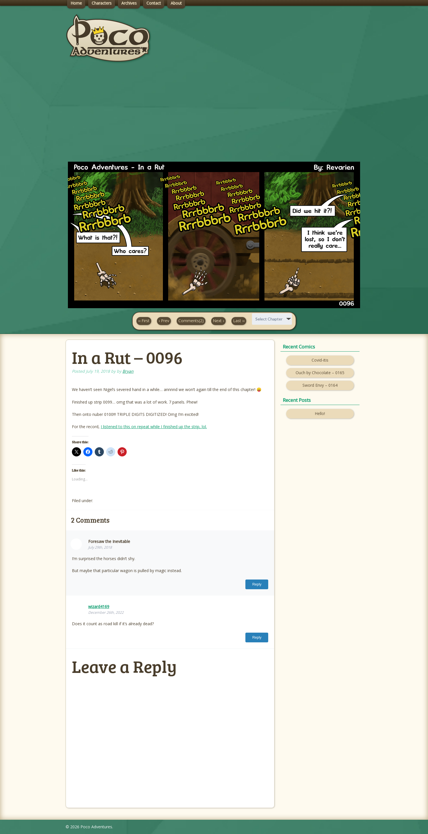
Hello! (320, 413)
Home (76, 3)
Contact (153, 3)
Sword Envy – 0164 (320, 385)
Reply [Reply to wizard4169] (256, 637)
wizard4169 (98, 606)
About (176, 3)
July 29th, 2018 (100, 547)
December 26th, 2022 (106, 612)
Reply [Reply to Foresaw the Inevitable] (256, 584)
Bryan (128, 371)
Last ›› (239, 320)
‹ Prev (164, 320)
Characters (102, 3)
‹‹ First (144, 320)
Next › (218, 320)
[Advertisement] (214, 117)
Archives (129, 3)
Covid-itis (320, 360)
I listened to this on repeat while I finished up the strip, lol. (154, 426)
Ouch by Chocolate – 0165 (320, 372)
